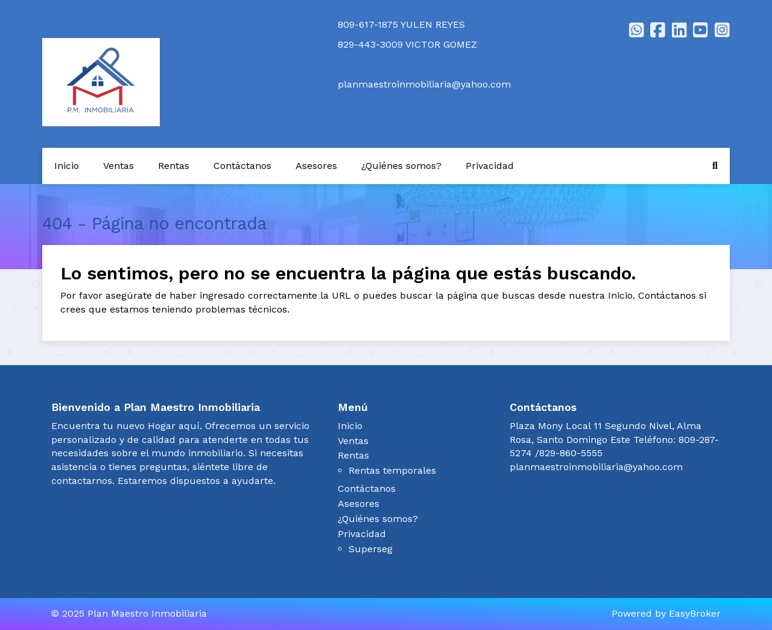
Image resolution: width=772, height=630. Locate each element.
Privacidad (490, 165)
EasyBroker (695, 613)
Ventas (118, 165)
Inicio (66, 165)
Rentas (173, 165)
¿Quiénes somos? (401, 165)
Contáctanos (242, 165)
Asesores (316, 165)
